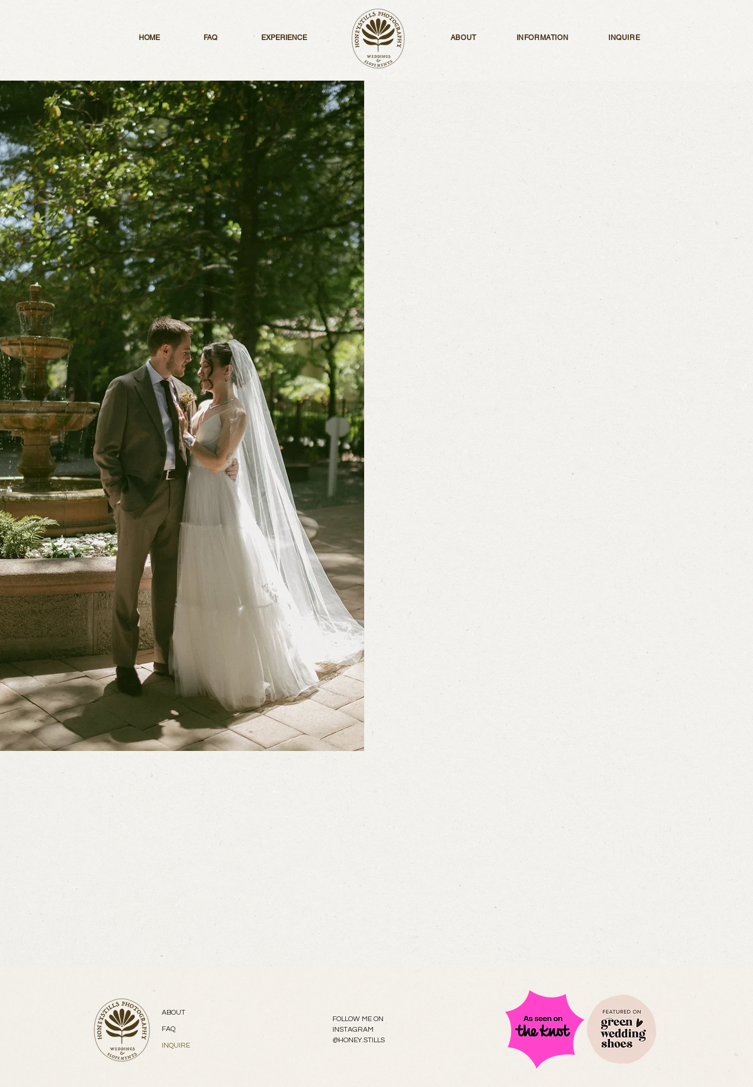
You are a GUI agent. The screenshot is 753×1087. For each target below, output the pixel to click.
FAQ (168, 1029)
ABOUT (173, 1012)
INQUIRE (176, 1045)
